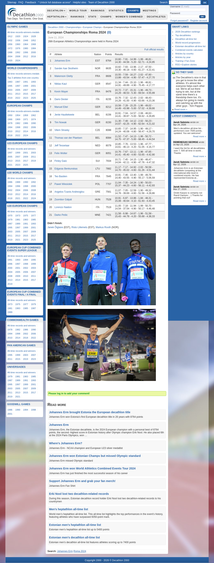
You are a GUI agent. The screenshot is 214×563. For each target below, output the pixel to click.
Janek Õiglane (55, 227)
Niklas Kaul (60, 83)
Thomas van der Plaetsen (68, 137)
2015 (25, 94)
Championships (73, 27)
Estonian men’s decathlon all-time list (74, 537)
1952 (33, 40)
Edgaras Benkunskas (65, 168)
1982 (17, 123)
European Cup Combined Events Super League (24, 249)
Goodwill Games (18, 404)
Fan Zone (190, 61)
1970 (10, 215)
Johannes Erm (62, 60)
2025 (33, 98)
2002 (25, 127)
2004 (10, 56)
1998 (17, 127)
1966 (10, 119)
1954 (17, 115)
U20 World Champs (20, 172)
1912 (10, 36)
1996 (25, 52)
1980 (25, 48)
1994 (10, 127)
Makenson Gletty (63, 76)
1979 (10, 219)
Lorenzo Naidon (63, 207)
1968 (33, 44)
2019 (10, 98)
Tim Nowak (60, 122)
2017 (33, 94)
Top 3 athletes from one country (23, 78)
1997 (17, 86)
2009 (33, 90)
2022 (17, 98)
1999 (25, 86)
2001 (33, 86)
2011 (10, 94)
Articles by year (183, 57)
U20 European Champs (22, 206)
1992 (17, 52)
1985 (33, 219)
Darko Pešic (61, 215)
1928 (33, 36)
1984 (33, 48)
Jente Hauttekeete (64, 114)
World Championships (22, 68)
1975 (25, 215)
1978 (10, 123)
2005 (17, 90)
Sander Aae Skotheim (66, 68)
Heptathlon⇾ (57, 16)
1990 (33, 123)
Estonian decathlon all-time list (190, 46)
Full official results (154, 49)
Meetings (149, 10)
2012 (25, 56)
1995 (10, 86)
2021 (10, 165)
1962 (33, 115)
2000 (33, 52)
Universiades (16, 367)
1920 (17, 36)
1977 (33, 215)
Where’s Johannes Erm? (65, 443)
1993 (33, 82)
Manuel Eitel (61, 107)
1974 (33, 119)
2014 (25, 131)
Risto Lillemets (79, 227)
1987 (17, 82)
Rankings (97, 10)
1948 (25, 40)
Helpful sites (79, 2)
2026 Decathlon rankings (187, 31)
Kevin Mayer (61, 91)
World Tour (78, 10)
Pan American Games (21, 345)
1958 (25, 115)
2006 (33, 127)
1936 (17, 40)
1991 (25, 82)
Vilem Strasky (61, 130)
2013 (17, 94)
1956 (10, 44)
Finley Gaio (60, 161)
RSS (177, 64)
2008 (17, 56)
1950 (10, 115)
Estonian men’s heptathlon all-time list (75, 524)
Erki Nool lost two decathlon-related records (79, 493)
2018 (10, 135)
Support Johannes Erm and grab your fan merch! (82, 481)
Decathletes (156, 16)
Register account (198, 20)
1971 (25, 119)
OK (204, 3)
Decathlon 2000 (56, 27)
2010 (10, 131)
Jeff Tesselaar (62, 145)
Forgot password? (179, 20)
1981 (17, 219)
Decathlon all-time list (186, 39)
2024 (17, 60)
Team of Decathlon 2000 (101, 2)
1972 (10, 48)
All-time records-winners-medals (23, 32)
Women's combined (129, 16)
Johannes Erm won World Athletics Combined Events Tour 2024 (92, 468)
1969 (17, 119)
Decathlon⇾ (56, 10)
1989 (17, 223)
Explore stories (189, 64)
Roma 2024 (80, 551)
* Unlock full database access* (54, 2)
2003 (10, 90)
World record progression (187, 42)
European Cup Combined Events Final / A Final (24, 293)
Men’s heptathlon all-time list (68, 509)
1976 (17, 48)
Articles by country (184, 53)
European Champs (92, 27)
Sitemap (12, 2)
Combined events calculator (189, 50)
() (109, 32)
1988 (10, 52)
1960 (17, 44)
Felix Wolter (60, 153)
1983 (10, 82)
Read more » (180, 109)
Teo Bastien (60, 176)
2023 (25, 98)
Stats (92, 16)
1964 (25, 44)
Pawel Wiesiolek (63, 184)
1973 (17, 215)
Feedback (30, 2)
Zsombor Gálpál (63, 199)
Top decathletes (183, 35)
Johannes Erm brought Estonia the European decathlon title (89, 412)
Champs (133, 10)
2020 (10, 60)
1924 (25, 36)
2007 (25, 90)
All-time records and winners (22, 149)
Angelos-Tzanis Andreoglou (69, 191)
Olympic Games (17, 26)
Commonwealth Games (23, 320)
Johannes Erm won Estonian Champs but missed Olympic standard (95, 455)
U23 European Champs (22, 143)
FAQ (20, 2)
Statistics (116, 10)
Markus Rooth (103, 227)
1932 (10, 40)
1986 (25, 123)
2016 (33, 56)
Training (179, 61)
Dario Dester (61, 99)
